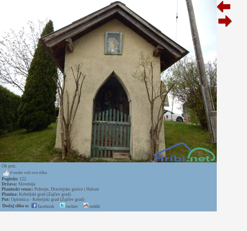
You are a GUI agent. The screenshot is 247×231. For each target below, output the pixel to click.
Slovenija (26, 184)
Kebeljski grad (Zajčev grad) (45, 194)
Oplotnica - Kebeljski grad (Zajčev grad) (47, 199)
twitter (69, 206)
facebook (43, 206)
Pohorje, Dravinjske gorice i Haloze (66, 189)
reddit (91, 206)
